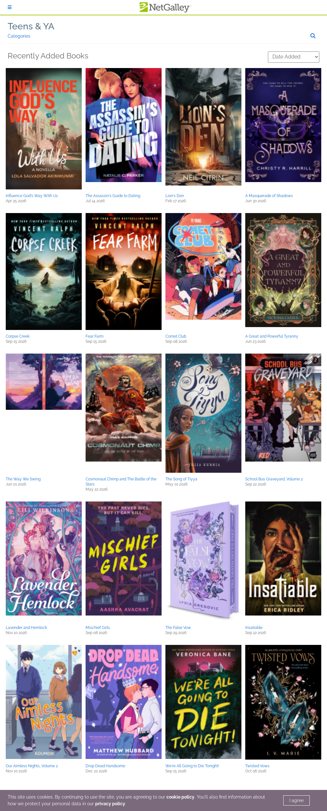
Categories (19, 36)
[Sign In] (9, 7)
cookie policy (180, 797)
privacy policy (110, 803)
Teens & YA (31, 26)
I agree (296, 800)
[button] (44, 128)
